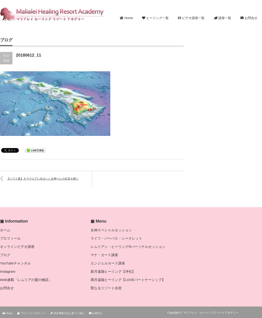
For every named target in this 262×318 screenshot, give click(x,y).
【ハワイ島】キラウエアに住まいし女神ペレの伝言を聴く (43, 178)
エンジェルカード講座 (108, 263)
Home (126, 18)
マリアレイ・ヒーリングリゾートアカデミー (211, 312)
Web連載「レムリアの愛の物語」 (26, 280)
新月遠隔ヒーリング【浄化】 (113, 271)
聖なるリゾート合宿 (106, 288)
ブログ (5, 255)
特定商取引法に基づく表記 (67, 313)
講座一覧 (222, 18)
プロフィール (10, 238)
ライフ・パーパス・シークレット (116, 238)
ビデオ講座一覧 (191, 18)
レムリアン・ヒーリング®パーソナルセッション (128, 247)
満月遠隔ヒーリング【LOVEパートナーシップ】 (128, 280)
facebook (259, 312)
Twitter (252, 312)
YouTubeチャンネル (15, 263)
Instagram (7, 271)
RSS (246, 312)
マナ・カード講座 (104, 255)
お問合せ (248, 18)
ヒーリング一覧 (155, 18)
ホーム (5, 230)
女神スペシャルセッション (111, 230)
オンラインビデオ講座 (17, 247)
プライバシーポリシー (31, 313)
